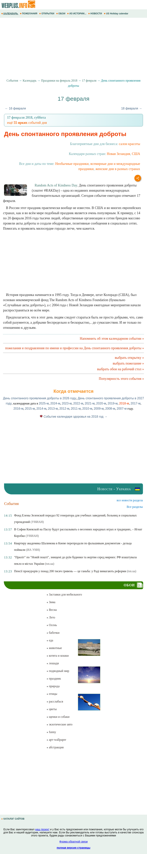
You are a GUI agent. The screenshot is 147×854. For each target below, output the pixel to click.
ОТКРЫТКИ (47, 13)
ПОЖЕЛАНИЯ (29, 13)
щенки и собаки (58, 716)
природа (53, 686)
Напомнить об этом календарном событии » (112, 338)
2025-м (44, 403)
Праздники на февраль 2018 (59, 80)
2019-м (113, 403)
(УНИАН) (37, 521)
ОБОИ (61, 13)
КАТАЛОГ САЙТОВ (13, 819)
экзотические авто (59, 724)
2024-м (55, 403)
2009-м (99, 408)
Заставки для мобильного (64, 594)
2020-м (101, 403)
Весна (52, 609)
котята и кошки (58, 655)
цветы (52, 709)
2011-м (76, 408)
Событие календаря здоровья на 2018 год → (73, 416)
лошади (53, 663)
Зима (51, 602)
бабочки (53, 632)
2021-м (90, 403)
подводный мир (58, 671)
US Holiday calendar (116, 13)
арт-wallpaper (56, 739)
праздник (54, 678)
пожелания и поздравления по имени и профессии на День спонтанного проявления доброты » (74, 348)
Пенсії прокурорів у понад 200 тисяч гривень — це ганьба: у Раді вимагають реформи (70, 571)
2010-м (87, 408)
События (12, 80)
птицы (52, 693)
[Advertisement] (73, 48)
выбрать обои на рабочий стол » (120, 369)
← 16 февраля (15, 108)
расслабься (55, 701)
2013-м (53, 408)
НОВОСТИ (95, 13)
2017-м (135, 403)
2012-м (64, 408)
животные (54, 648)
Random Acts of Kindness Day (56, 185)
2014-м (41, 408)
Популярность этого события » (121, 379)
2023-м (67, 403)
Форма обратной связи (73, 841)
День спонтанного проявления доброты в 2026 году (39, 398)
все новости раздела (130, 500)
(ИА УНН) (33, 549)
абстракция (55, 747)
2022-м (78, 403)
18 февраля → (131, 108)
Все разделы (135, 506)
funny (51, 732)
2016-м (18, 408)
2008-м (110, 408)
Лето (51, 617)
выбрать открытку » (129, 358)
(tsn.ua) (49, 563)
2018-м (124, 403)
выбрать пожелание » (128, 363)
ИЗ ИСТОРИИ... (77, 13)
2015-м (30, 408)
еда (50, 640)
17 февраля (89, 80)
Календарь (30, 80)
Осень (52, 625)
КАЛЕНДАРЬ (10, 13)
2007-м (122, 408)
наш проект (42, 829)
